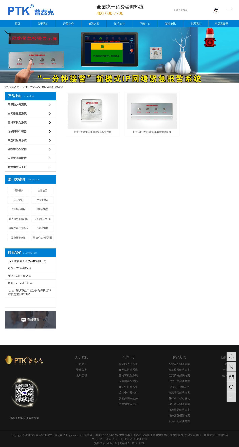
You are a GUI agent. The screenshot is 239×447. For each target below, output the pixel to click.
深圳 (138, 439)
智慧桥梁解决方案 (179, 375)
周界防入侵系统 (17, 104)
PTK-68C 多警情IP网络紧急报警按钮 (150, 131)
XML (142, 443)
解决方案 (93, 23)
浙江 (132, 439)
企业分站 (112, 443)
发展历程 (81, 375)
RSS (134, 443)
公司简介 (81, 364)
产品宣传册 (221, 23)
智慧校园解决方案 (179, 369)
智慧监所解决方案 (179, 364)
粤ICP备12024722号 (107, 435)
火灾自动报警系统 (18, 219)
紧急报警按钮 (18, 237)
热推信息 (99, 443)
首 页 (25, 87)
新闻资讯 (170, 23)
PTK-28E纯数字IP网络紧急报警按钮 (92, 131)
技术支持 (119, 23)
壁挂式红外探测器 (42, 237)
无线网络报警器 (17, 131)
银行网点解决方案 (179, 404)
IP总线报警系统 (17, 140)
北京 (126, 439)
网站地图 (124, 443)
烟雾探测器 (42, 228)
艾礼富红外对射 (42, 219)
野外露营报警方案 (179, 415)
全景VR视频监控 (179, 386)
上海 (120, 439)
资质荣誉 (81, 369)
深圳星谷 (222, 435)
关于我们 (43, 23)
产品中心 (68, 23)
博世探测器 (42, 209)
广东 (145, 439)
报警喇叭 (18, 190)
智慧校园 (42, 190)
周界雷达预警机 (142, 435)
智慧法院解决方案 (179, 392)
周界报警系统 (161, 435)
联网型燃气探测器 (18, 228)
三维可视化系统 (17, 122)
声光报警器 (42, 200)
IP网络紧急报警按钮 (52, 87)
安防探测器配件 (17, 158)
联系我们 (196, 23)
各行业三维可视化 (179, 398)
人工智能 (18, 200)
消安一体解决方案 (179, 381)
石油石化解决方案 (179, 421)
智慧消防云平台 (17, 167)
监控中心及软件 (17, 149)
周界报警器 (176, 435)
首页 (17, 23)
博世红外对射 (18, 209)
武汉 (114, 439)
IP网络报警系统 (17, 113)
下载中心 (145, 23)
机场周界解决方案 (179, 409)
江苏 (108, 439)
